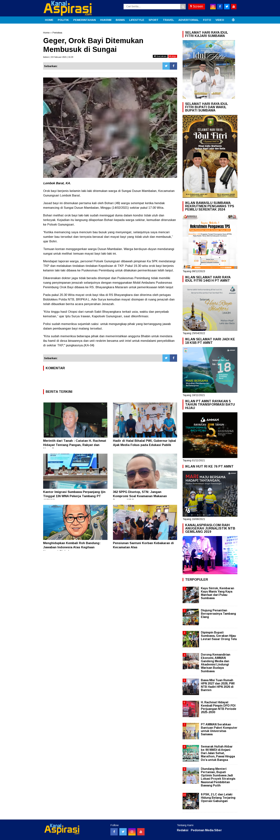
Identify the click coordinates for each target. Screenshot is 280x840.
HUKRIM (105, 19)
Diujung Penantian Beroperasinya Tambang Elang (218, 613)
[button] (233, 18)
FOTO (207, 19)
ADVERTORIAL (188, 19)
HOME (49, 19)
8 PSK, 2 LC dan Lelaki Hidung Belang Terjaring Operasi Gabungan (218, 798)
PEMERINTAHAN (84, 19)
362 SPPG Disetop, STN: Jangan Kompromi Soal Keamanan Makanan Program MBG (140, 496)
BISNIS (120, 19)
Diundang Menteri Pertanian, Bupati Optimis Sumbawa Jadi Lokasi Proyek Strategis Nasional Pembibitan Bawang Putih (218, 777)
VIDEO (219, 19)
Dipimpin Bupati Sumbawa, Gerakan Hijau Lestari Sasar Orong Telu (219, 636)
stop (172, 56)
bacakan (160, 56)
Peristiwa (57, 32)
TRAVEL (168, 19)
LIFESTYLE (136, 19)
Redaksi (182, 830)
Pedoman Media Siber (206, 830)
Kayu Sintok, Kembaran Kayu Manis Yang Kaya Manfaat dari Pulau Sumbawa (217, 593)
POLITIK (63, 19)
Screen (196, 6)
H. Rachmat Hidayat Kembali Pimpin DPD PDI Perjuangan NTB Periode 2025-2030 (218, 707)
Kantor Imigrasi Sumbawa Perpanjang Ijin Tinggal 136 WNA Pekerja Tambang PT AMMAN (74, 496)
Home (46, 32)
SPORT (153, 19)
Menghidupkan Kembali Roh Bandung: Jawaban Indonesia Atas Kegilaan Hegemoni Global (72, 547)
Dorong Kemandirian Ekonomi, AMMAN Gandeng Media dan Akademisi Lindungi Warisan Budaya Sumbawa (215, 663)
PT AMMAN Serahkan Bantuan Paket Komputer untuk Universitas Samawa (219, 729)
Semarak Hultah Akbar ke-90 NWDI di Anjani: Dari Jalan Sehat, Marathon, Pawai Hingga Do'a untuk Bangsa (218, 753)
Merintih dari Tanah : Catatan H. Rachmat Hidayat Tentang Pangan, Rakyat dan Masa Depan (74, 445)
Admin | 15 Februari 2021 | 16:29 (58, 57)
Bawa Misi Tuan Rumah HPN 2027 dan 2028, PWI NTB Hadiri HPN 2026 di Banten (217, 685)
